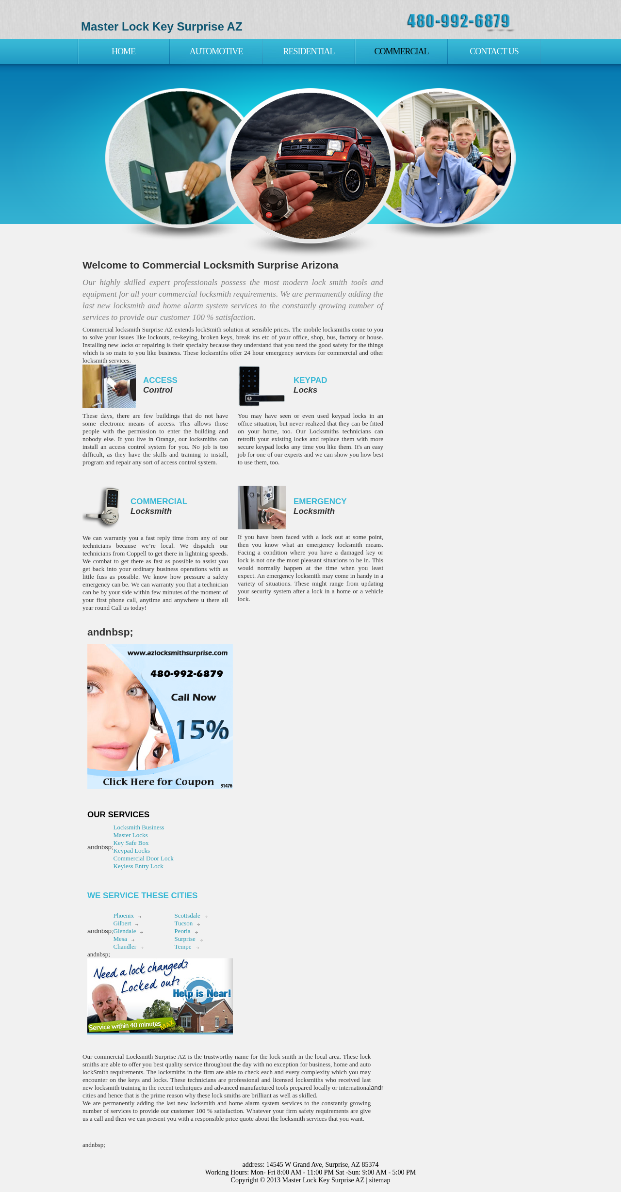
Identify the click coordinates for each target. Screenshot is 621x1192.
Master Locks (131, 835)
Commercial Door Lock (144, 858)
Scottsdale (187, 915)
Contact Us (494, 51)
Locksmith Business (139, 827)
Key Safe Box (131, 842)
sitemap (380, 1180)
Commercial (401, 51)
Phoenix (124, 915)
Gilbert (122, 923)
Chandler (125, 946)
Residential (309, 51)
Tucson (183, 923)
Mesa (120, 938)
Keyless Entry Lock (138, 866)
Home (123, 51)
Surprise (184, 938)
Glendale (125, 931)
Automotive (216, 51)
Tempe (182, 946)
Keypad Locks (132, 850)
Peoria (182, 931)
